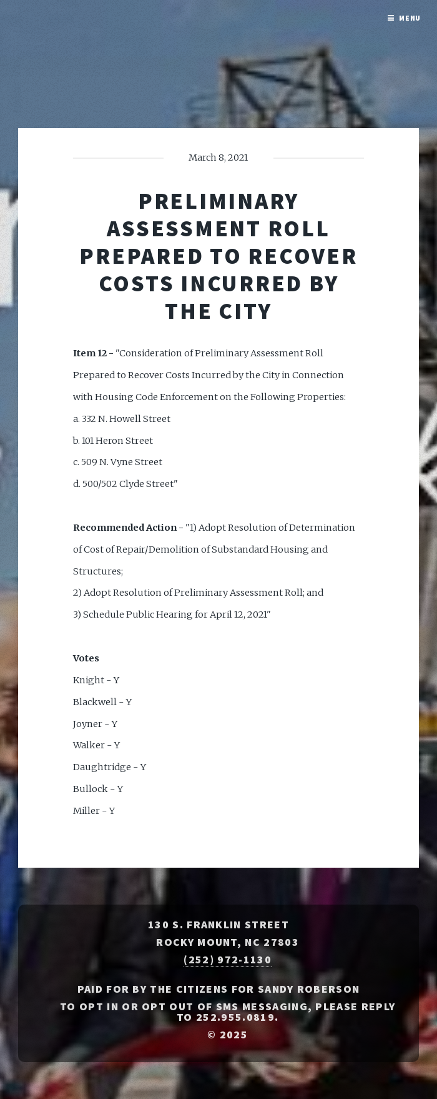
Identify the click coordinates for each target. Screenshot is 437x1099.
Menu (410, 18)
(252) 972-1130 (227, 959)
